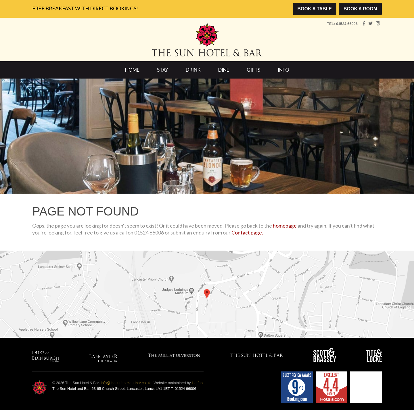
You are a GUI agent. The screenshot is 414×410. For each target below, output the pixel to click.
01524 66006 (347, 24)
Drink (193, 70)
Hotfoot (198, 383)
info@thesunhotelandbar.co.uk (126, 383)
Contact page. (247, 233)
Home (132, 70)
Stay (162, 70)
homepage (285, 226)
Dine (223, 70)
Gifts (253, 70)
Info (283, 70)
